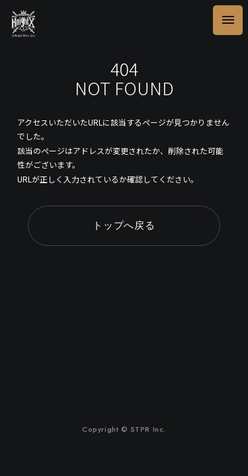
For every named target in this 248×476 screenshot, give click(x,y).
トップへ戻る (124, 225)
